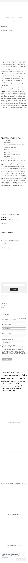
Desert (2, 301)
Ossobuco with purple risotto (11, 240)
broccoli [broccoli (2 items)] (15, 372)
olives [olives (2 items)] (4, 383)
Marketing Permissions (7, 339)
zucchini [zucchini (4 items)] (13, 390)
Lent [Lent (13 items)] (18, 381)
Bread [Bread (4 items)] (11, 372)
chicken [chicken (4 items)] (6, 375)
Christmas (8, 232)
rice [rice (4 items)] (11, 386)
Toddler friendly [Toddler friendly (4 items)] (16, 388)
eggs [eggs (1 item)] (11, 378)
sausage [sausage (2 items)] (14, 386)
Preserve (3, 305)
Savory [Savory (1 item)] (17, 386)
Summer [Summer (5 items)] (7, 388)
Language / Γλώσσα (6, 333)
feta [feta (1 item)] (16, 378)
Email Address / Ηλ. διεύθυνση (9, 319)
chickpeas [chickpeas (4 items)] (11, 375)
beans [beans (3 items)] (4, 372)
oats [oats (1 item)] (2, 383)
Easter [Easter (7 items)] (8, 378)
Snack (2, 307)
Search (14, 289)
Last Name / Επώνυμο (6, 328)
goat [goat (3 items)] (23, 378)
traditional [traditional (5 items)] (4, 390)
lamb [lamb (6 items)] (8, 381)
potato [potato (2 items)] (21, 383)
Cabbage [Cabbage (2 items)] (19, 372)
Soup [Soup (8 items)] (3, 388)
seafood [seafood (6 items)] (21, 386)
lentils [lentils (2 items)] (21, 381)
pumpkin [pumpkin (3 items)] (8, 386)
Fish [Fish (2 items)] (18, 378)
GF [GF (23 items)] (20, 378)
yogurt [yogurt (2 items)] (9, 390)
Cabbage (4, 232)
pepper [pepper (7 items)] (17, 384)
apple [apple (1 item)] (2, 372)
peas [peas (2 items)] (13, 383)
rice (12, 232)
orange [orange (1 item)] (7, 383)
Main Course (4, 303)
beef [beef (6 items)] (8, 372)
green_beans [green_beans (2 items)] (4, 381)
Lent (11, 232)
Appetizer (3, 298)
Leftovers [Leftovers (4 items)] (13, 381)
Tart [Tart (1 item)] (10, 388)
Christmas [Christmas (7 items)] (17, 375)
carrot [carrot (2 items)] (22, 372)
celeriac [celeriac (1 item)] (2, 375)
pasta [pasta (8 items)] (10, 384)
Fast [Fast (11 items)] (14, 378)
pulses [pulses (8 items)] (3, 386)
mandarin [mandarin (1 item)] (24, 381)
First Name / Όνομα (6, 324)
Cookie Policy (5, 557)
